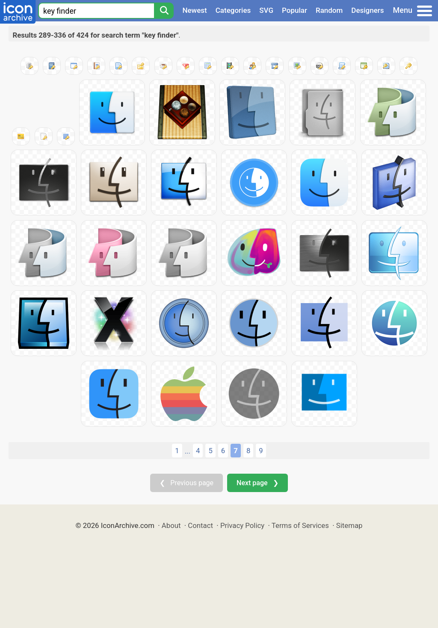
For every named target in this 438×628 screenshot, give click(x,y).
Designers (367, 10)
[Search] (164, 11)
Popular (294, 10)
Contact (200, 525)
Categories (233, 10)
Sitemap (349, 525)
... (187, 451)
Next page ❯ (257, 483)
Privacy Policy (242, 525)
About (171, 525)
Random (329, 10)
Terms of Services (300, 525)
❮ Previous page (186, 483)
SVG (266, 10)
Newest (194, 10)
